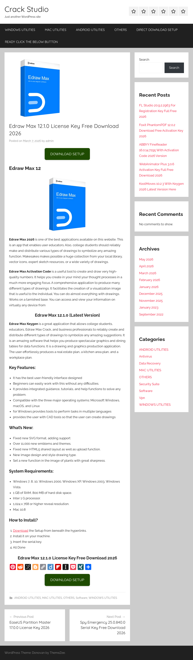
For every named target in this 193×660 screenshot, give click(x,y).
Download (20, 530)
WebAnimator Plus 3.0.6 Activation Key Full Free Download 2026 (156, 169)
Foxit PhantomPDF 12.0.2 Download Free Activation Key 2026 (161, 130)
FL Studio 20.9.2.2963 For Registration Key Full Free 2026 (158, 110)
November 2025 (151, 300)
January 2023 (148, 307)
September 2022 (151, 314)
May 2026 (146, 259)
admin (50, 141)
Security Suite (149, 384)
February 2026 (149, 280)
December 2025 (150, 294)
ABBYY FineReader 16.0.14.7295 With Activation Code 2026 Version (159, 150)
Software (81, 598)
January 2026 (149, 287)
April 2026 (146, 266)
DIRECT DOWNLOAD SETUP (157, 30)
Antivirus (145, 356)
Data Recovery (150, 363)
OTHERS (120, 30)
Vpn (142, 398)
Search (144, 59)
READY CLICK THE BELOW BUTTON (31, 42)
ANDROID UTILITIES (90, 30)
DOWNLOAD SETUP (67, 154)
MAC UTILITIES (55, 30)
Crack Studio (27, 9)
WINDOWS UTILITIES (20, 30)
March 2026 (147, 273)
